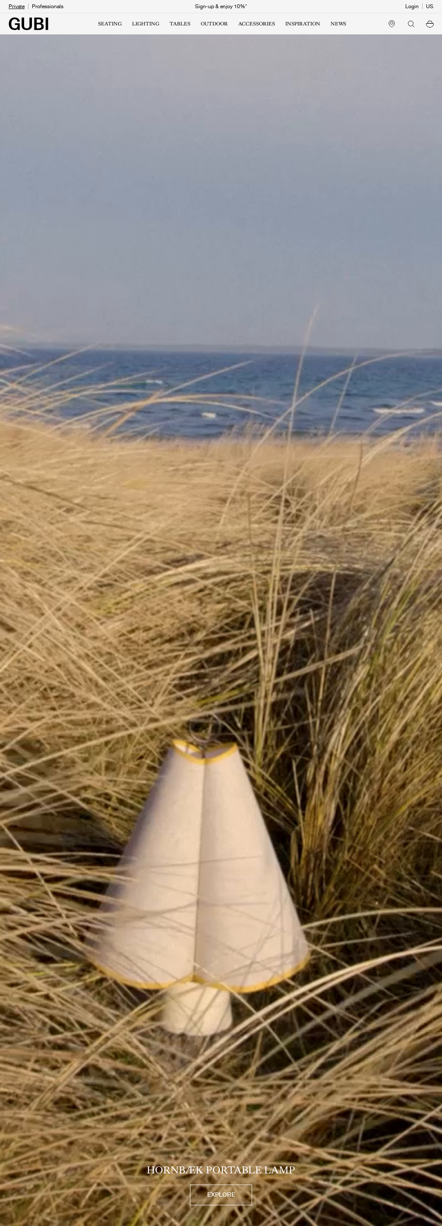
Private (17, 6)
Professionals (47, 6)
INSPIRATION (302, 24)
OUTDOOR (214, 24)
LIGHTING (145, 24)
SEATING (110, 24)
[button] (430, 23)
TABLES (180, 24)
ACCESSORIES (256, 24)
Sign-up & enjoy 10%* (221, 6)
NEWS (338, 24)
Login (412, 6)
